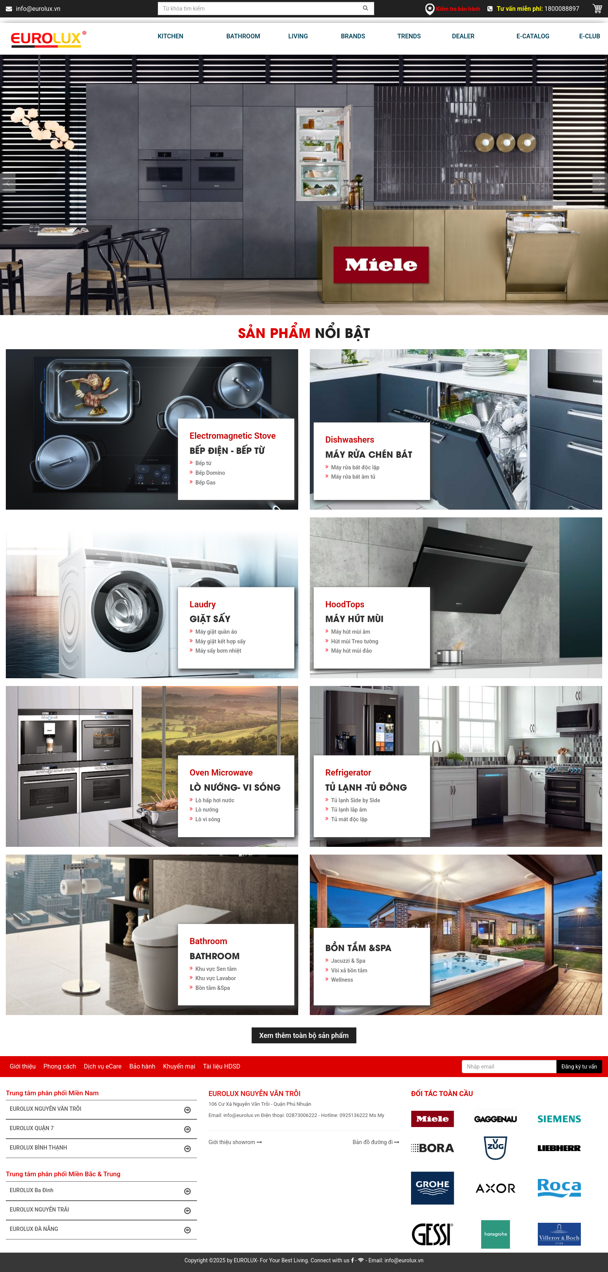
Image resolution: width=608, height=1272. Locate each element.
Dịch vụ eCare (102, 1066)
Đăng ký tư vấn (579, 1066)
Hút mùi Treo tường (354, 641)
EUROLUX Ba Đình (102, 1191)
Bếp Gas (205, 482)
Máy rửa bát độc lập (355, 467)
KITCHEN (170, 36)
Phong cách (59, 1066)
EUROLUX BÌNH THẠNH (102, 1148)
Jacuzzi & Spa (348, 961)
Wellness (342, 980)
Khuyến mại (179, 1066)
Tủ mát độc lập (349, 819)
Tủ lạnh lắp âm (349, 810)
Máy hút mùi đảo (351, 651)
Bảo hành (142, 1066)
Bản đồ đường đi (376, 1142)
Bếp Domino (210, 473)
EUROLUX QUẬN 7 (102, 1129)
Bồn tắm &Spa (212, 988)
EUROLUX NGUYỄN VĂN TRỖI (102, 1109)
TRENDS (409, 36)
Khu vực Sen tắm (216, 969)
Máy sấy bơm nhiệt (218, 651)
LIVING (298, 36)
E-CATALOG (532, 36)
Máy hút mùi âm (350, 632)
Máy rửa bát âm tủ (353, 477)
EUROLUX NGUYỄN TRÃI (102, 1210)
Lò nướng (206, 810)
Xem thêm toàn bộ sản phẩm (304, 1035)
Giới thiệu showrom (235, 1142)
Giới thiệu (23, 1066)
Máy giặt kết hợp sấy (220, 641)
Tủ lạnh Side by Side (355, 800)
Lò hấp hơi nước (214, 800)
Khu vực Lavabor (215, 978)
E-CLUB (589, 36)
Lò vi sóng (207, 819)
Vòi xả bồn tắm (349, 970)
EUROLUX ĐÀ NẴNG (102, 1229)
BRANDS (353, 36)
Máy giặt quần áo (216, 632)
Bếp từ (203, 463)
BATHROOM (243, 36)
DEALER (463, 36)
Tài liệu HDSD (221, 1066)
